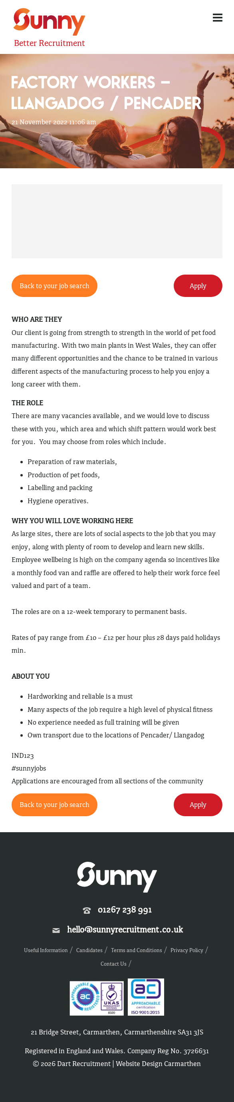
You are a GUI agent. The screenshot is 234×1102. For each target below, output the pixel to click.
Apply (198, 285)
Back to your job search (54, 285)
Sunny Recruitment (49, 23)
